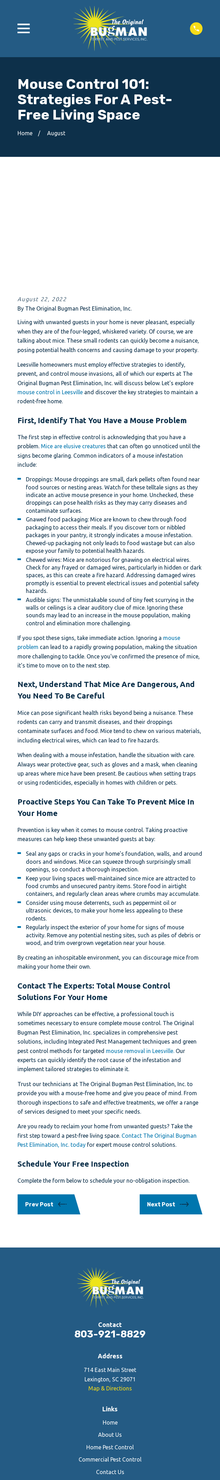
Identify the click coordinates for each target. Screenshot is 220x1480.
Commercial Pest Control (110, 1357)
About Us (110, 1332)
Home (110, 1320)
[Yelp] (110, 1403)
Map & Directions (110, 1286)
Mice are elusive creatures (73, 344)
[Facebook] (94, 1403)
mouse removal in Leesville (139, 948)
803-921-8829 (110, 1231)
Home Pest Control (110, 1345)
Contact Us (110, 1369)
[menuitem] (76, 1455)
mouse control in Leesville (50, 290)
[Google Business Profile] (126, 1403)
